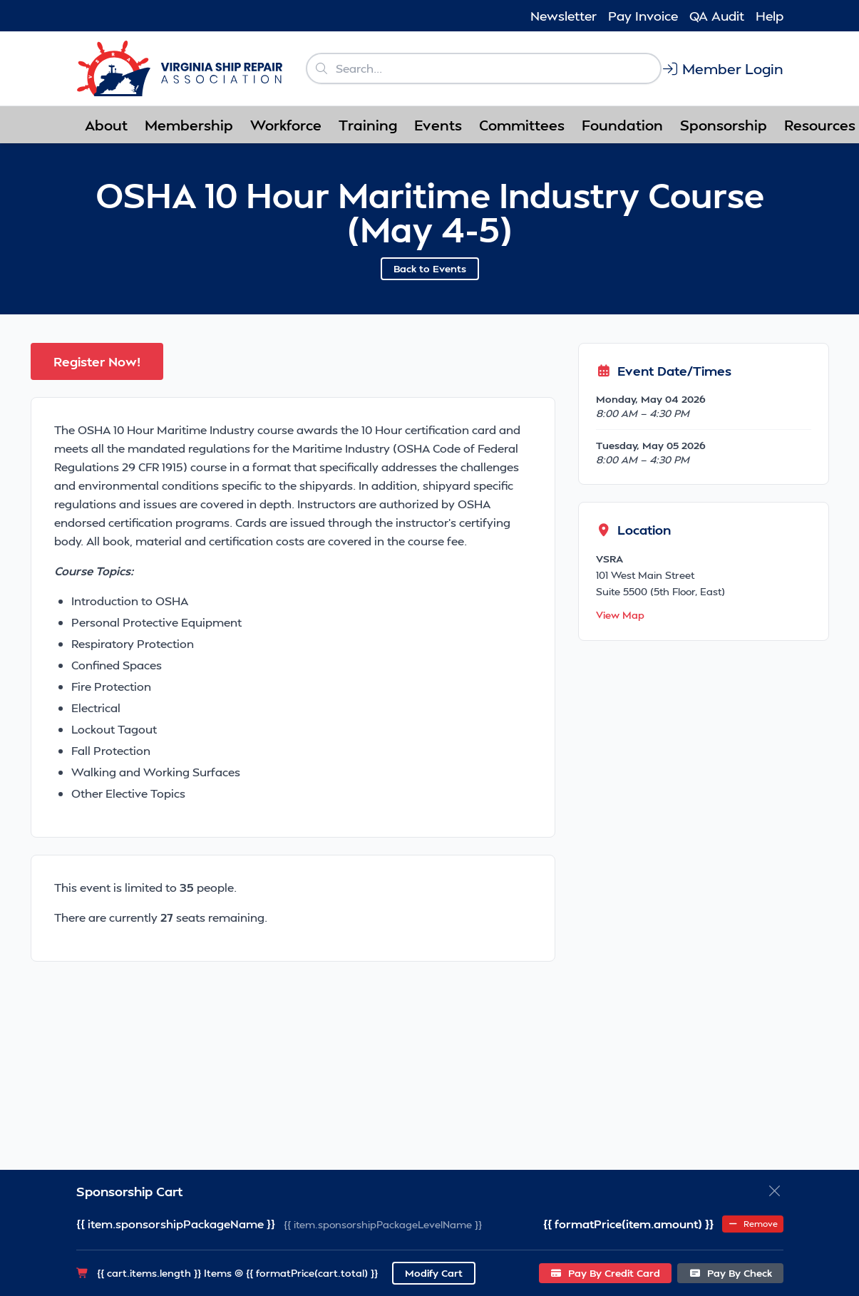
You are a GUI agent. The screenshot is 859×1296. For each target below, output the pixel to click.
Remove (753, 1223)
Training (368, 124)
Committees (522, 124)
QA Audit (716, 15)
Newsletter (563, 15)
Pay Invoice (643, 15)
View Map (620, 615)
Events (438, 124)
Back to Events (430, 268)
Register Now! (96, 361)
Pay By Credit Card (605, 1273)
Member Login (722, 68)
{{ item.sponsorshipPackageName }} (175, 1223)
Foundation (622, 124)
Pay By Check (730, 1273)
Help (769, 15)
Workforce (286, 124)
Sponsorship (723, 124)
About (106, 124)
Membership (189, 124)
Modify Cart (434, 1273)
